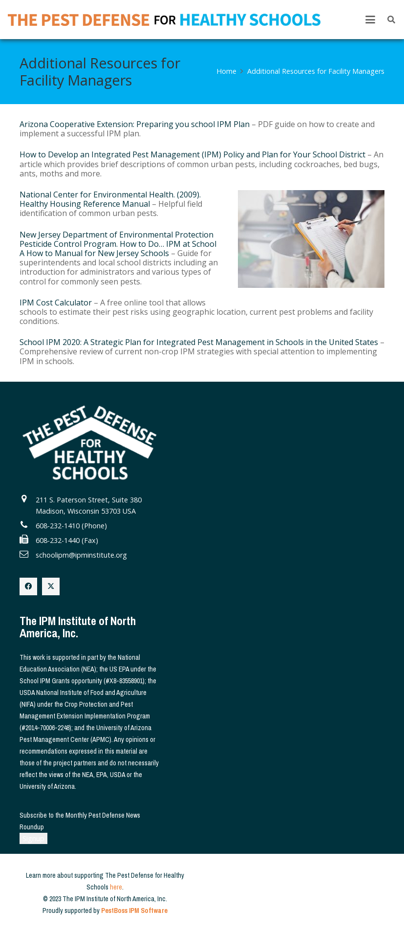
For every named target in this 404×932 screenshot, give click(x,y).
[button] (370, 19)
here (116, 887)
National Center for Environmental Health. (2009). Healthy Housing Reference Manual (110, 199)
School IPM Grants (45, 680)
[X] (51, 586)
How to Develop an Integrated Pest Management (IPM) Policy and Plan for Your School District (192, 154)
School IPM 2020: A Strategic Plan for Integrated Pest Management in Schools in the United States (199, 342)
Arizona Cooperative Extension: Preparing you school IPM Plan (135, 124)
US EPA (119, 669)
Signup (33, 838)
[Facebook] (28, 586)
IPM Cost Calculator (56, 302)
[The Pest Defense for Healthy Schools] (164, 20)
